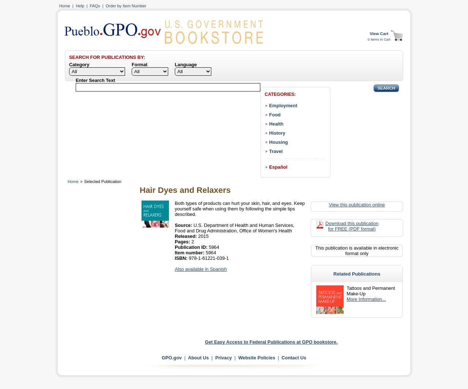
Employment (283, 105)
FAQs (95, 6)
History (277, 133)
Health (276, 124)
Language (186, 64)
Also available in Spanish (201, 269)
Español (278, 167)
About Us (198, 357)
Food (274, 114)
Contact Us (294, 357)
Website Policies (256, 357)
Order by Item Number (126, 6)
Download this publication (351, 226)
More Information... (366, 299)
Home (64, 6)
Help (80, 6)
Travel (276, 151)
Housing (278, 142)
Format (139, 64)
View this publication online (357, 204)
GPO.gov (172, 357)
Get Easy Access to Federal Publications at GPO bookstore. (271, 342)
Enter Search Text (95, 80)
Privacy (223, 357)
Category (79, 64)
